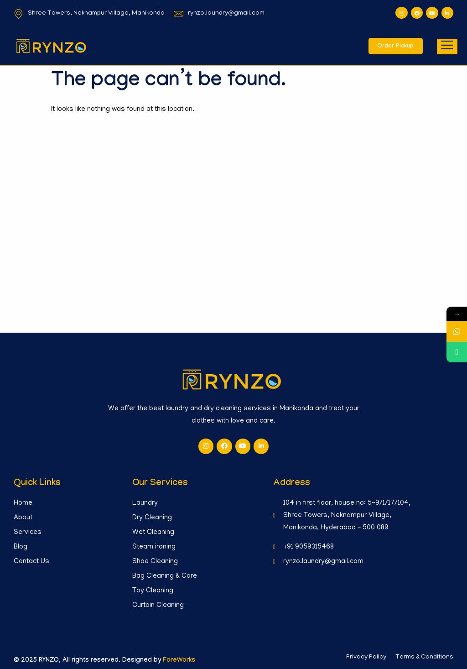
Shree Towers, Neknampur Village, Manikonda (89, 13)
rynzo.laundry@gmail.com (219, 13)
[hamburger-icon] (447, 46)
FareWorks (179, 660)
